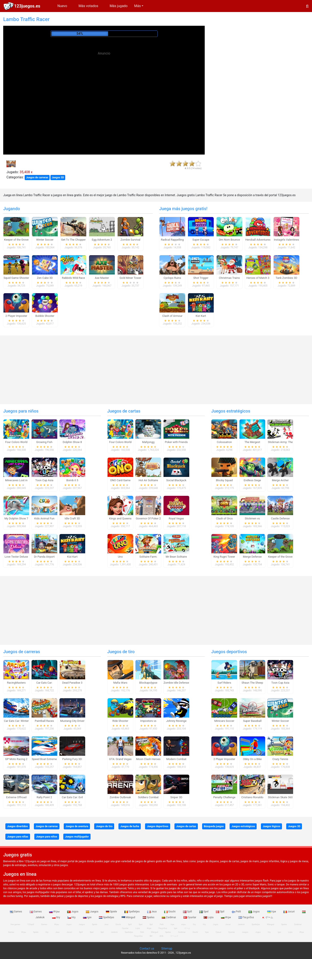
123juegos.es (27, 6)
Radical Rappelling (172, 239)
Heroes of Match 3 (257, 277)
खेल (151, 936)
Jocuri (289, 911)
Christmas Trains (229, 277)
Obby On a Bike (252, 759)
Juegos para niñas (17, 836)
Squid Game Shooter (16, 277)
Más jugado (118, 6)
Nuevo (62, 6)
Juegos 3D (58, 177)
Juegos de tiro (121, 651)
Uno (120, 556)
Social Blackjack (176, 480)
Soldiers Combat (148, 797)
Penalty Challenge (224, 797)
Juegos (92, 911)
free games (15, 924)
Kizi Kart (201, 315)
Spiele (111, 911)
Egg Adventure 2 (102, 239)
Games (16, 911)
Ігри (272, 911)
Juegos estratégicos (230, 411)
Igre (87, 917)
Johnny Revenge (176, 720)
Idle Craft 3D (72, 518)
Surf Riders (224, 682)
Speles (149, 917)
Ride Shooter (120, 720)
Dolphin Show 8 (72, 442)
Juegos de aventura (76, 826)
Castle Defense (280, 518)
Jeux (152, 911)
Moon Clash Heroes (148, 759)
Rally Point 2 (44, 797)
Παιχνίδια (246, 917)
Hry (72, 917)
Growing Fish (44, 442)
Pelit (237, 911)
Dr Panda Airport (44, 556)
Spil (220, 911)
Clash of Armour (172, 315)
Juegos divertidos (17, 826)
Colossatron (224, 442)
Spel (204, 911)
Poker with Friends (176, 442)
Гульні (218, 932)
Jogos (73, 911)
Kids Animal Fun (44, 518)
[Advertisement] (104, 88)
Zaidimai (169, 917)
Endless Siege (252, 480)
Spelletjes (132, 911)
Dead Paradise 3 (72, 682)
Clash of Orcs (224, 518)
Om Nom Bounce (229, 239)
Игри (226, 917)
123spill (30, 924)
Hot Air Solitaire (148, 480)
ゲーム (267, 917)
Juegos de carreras (37, 177)
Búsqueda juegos (214, 826)
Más (137, 6)
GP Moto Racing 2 (16, 759)
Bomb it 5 (72, 480)
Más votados (88, 6)
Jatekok (241, 924)
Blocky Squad (224, 480)
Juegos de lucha (129, 826)
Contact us (147, 948)
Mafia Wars (120, 682)
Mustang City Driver (72, 720)
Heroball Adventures (257, 239)
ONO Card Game (120, 480)
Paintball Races (44, 720)
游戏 (161, 936)
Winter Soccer (45, 239)
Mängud (129, 917)
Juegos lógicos (271, 826)
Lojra (209, 917)
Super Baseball (252, 720)
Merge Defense (252, 556)
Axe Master (102, 277)
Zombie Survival (130, 239)
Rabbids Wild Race (73, 277)
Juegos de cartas (123, 411)
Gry (56, 917)
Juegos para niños (20, 411)
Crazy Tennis (280, 759)
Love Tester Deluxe (16, 556)
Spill (188, 911)
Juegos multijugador (77, 836)
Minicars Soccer (224, 720)
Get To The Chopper (73, 239)
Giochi (170, 911)
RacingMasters (16, 682)
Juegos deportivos (229, 651)
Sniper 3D (176, 797)
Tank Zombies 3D (286, 277)
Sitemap (166, 948)
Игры (54, 911)
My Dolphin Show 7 (16, 518)
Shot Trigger (200, 277)
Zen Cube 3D (45, 277)
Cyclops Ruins (172, 277)
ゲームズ (174, 936)
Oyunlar (190, 917)
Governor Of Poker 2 (148, 518)
